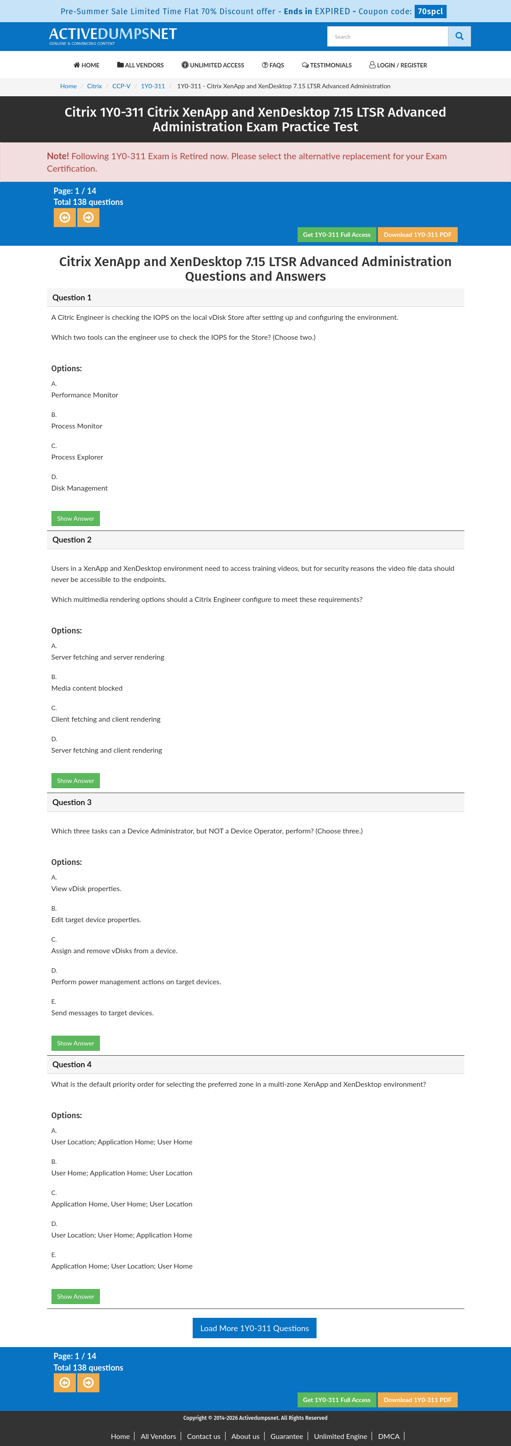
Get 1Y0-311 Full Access (337, 234)
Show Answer (76, 518)
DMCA (389, 1436)
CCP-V (121, 86)
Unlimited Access (213, 65)
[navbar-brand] (58, 60)
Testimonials (327, 65)
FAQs (273, 65)
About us (245, 1436)
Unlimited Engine (340, 1436)
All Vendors (140, 65)
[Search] (459, 36)
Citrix (94, 86)
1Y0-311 (153, 86)
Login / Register (398, 65)
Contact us (203, 1436)
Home (86, 65)
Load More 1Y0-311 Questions (254, 1328)
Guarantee (286, 1436)
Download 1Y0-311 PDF (418, 234)
